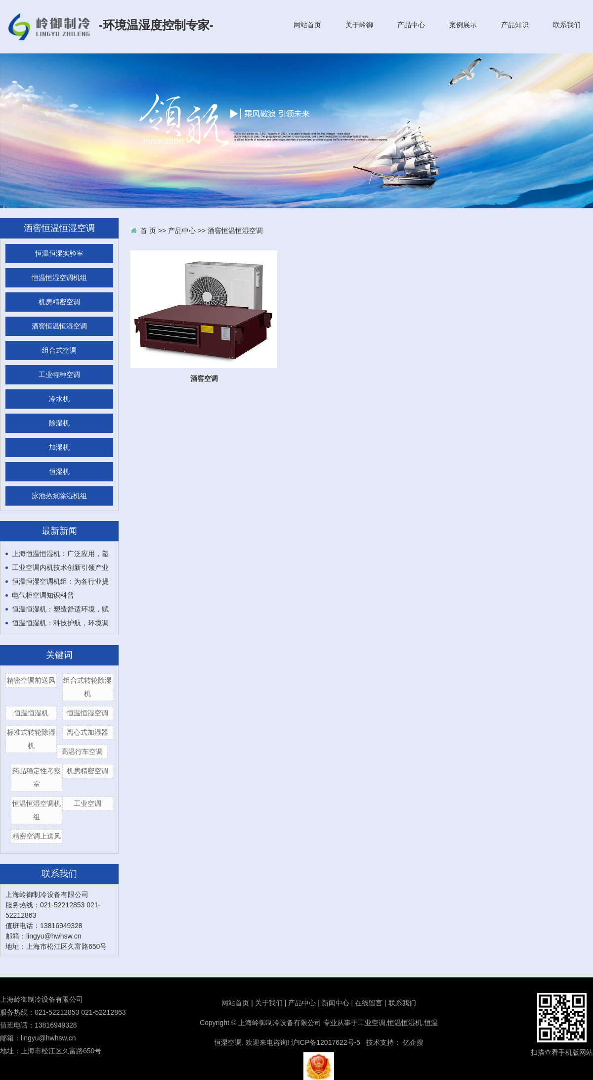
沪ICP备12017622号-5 (325, 1042)
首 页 (148, 231)
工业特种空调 (59, 374)
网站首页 (307, 25)
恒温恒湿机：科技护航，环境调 (60, 623)
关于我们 (269, 1003)
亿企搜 (413, 1042)
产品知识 (515, 25)
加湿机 (59, 447)
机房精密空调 (59, 302)
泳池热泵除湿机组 (59, 496)
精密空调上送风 (36, 836)
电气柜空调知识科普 (43, 595)
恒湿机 (59, 471)
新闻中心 (335, 1003)
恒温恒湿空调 (87, 713)
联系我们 (567, 25)
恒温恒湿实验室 (59, 253)
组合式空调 (59, 350)
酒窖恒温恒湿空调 (59, 326)
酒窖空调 (204, 378)
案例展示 (463, 25)
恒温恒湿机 (31, 713)
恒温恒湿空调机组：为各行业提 (60, 581)
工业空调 (87, 803)
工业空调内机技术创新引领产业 (60, 567)
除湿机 (59, 423)
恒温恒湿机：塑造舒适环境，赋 (60, 609)
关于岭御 (359, 25)
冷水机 (59, 399)
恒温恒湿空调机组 (59, 278)
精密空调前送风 (31, 680)
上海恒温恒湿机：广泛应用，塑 (60, 554)
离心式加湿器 (87, 732)
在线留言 (368, 1003)
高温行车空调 (82, 751)
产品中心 (411, 25)
